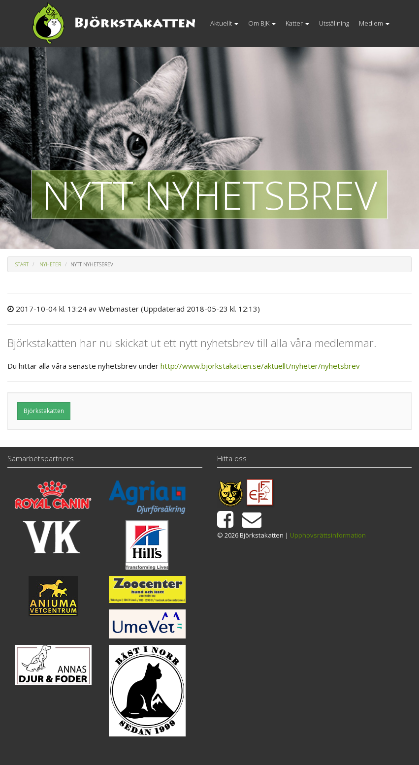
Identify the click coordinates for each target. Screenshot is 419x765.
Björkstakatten (44, 411)
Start (22, 264)
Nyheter (50, 264)
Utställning (334, 23)
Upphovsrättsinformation (328, 535)
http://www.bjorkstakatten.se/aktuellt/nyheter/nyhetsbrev (260, 366)
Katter (297, 23)
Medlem (374, 23)
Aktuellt (224, 23)
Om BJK (262, 23)
